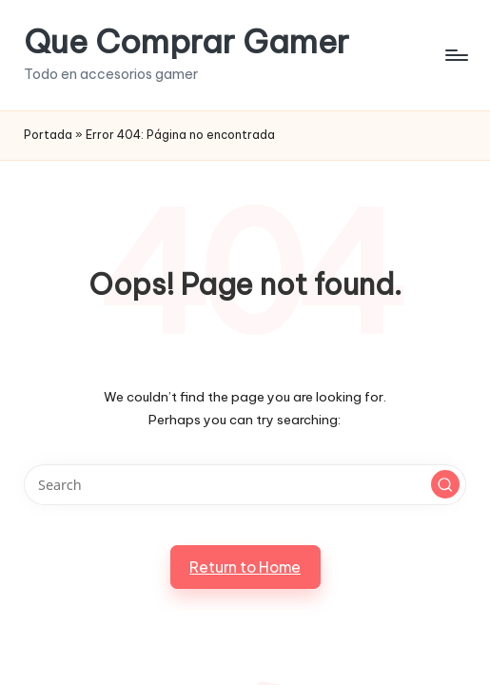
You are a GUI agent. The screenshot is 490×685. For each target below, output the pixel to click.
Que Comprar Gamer (186, 41)
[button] (445, 484)
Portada (48, 134)
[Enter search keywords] (244, 484)
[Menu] (455, 55)
